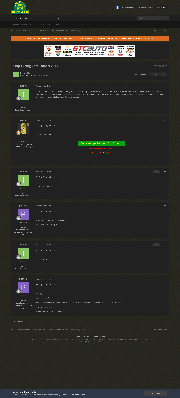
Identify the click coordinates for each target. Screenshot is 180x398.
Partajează (141, 74)
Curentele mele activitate (21, 25)
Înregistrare (162, 7)
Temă (87, 336)
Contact (56, 18)
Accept (156, 393)
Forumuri (17, 19)
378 (23, 227)
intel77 (26, 73)
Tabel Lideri (59, 25)
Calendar (45, 18)
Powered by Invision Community (90, 341)
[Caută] (150, 18)
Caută (82, 25)
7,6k (23, 142)
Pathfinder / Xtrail (42, 75)
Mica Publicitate (31, 18)
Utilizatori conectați (43, 25)
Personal (71, 25)
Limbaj (78, 336)
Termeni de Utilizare (78, 395)
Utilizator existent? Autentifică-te (137, 7)
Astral (23, 120)
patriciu (23, 205)
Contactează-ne (98, 336)
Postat (44, 86)
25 (23, 107)
